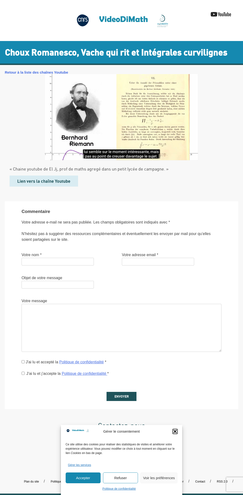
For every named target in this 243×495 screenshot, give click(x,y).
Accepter (83, 478)
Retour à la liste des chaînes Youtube (36, 72)
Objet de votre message (42, 278)
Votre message (34, 301)
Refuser (120, 478)
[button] (175, 431)
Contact (200, 481)
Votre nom (32, 255)
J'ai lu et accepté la (64, 362)
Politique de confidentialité (119, 488)
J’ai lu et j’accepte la (65, 373)
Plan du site (31, 481)
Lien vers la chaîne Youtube (43, 181)
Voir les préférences (159, 478)
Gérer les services (79, 465)
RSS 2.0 (222, 481)
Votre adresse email (140, 255)
